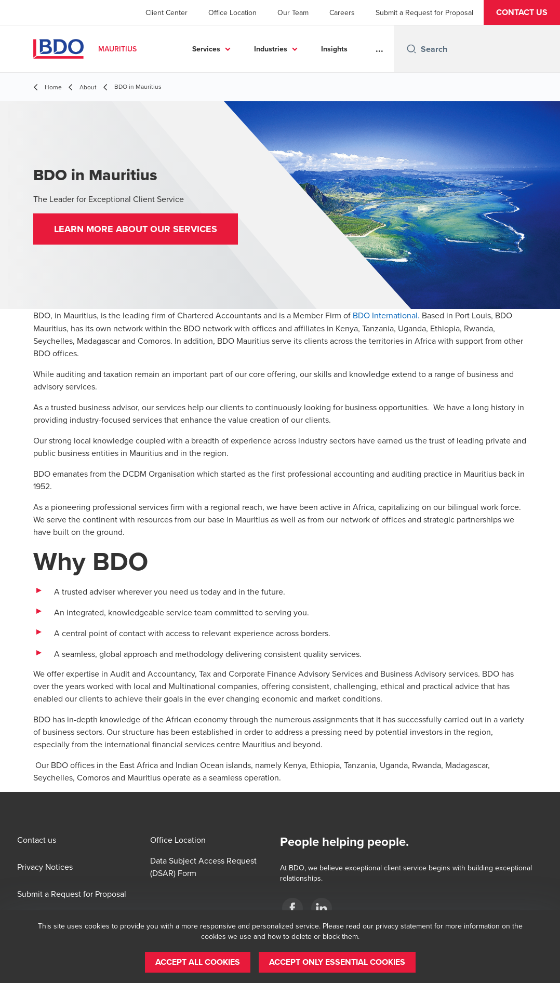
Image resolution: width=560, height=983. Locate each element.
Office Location (232, 12)
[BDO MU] (292, 908)
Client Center (166, 12)
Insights (334, 49)
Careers (342, 12)
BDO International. (386, 315)
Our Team (293, 12)
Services (206, 49)
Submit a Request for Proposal (424, 12)
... (379, 49)
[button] (522, 12)
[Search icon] (411, 49)
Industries (270, 49)
